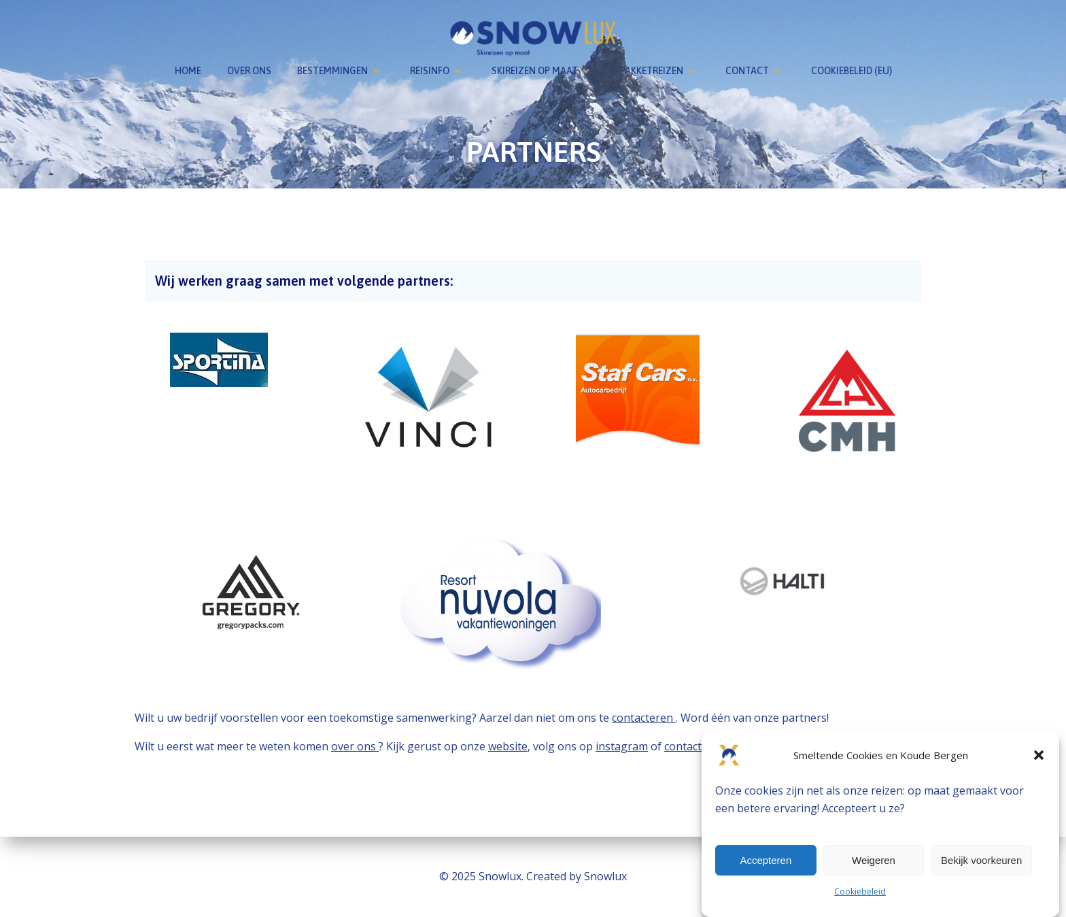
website (508, 746)
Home (188, 70)
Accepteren (765, 860)
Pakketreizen (660, 70)
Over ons (249, 70)
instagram (622, 746)
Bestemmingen (340, 70)
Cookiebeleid (860, 891)
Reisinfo (438, 70)
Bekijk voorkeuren (981, 860)
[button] (1039, 755)
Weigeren (873, 860)
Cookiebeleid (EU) (851, 70)
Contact (755, 70)
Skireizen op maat (543, 70)
